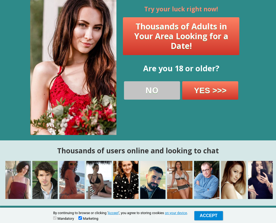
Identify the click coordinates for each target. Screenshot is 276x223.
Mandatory (63, 218)
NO (151, 90)
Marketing (88, 218)
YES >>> (210, 90)
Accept (113, 213)
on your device (176, 213)
